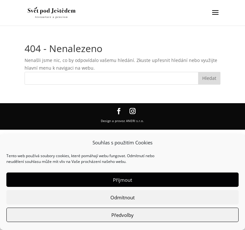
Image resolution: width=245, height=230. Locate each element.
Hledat (209, 78)
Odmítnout (122, 197)
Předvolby (122, 215)
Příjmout (122, 180)
